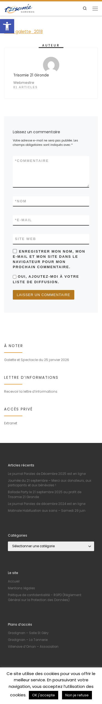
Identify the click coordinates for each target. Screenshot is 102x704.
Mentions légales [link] (21, 588)
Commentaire (32, 160)
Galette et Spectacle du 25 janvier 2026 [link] (36, 359)
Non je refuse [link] (77, 695)
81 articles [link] (25, 87)
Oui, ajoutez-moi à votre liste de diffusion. (46, 279)
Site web (25, 239)
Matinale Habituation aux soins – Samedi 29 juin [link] (46, 510)
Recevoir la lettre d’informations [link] (30, 391)
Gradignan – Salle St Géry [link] (28, 633)
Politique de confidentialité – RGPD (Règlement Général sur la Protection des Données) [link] (44, 597)
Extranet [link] (10, 423)
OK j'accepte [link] (43, 695)
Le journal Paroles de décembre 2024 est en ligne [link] (46, 504)
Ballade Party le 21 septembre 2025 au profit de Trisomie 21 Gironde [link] (44, 494)
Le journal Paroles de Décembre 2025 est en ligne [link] (47, 474)
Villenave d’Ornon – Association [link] (33, 646)
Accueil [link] (14, 581)
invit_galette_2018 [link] (23, 31)
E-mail (23, 220)
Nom (21, 201)
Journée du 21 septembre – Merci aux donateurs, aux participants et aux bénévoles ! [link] (49, 483)
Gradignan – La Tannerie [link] (28, 640)
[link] (7, 26)
